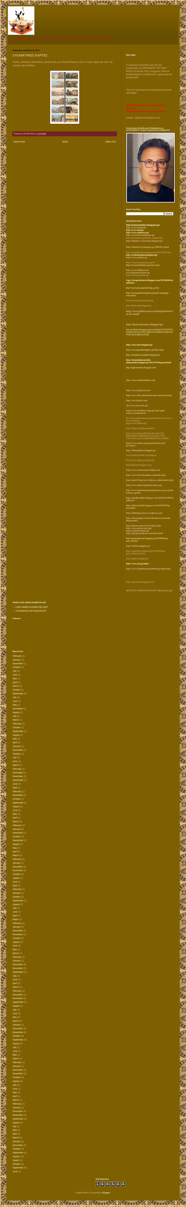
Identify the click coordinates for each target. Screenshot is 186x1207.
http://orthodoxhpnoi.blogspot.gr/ (142, 255)
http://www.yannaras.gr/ (137, 232)
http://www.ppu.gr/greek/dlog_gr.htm (142, 288)
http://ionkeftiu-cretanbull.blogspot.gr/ (143, 355)
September (18, 693)
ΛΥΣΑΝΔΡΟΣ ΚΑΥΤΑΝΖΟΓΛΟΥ (31, 611)
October (16, 667)
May (15, 678)
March (16, 686)
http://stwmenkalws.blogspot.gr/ (143, 225)
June (15, 674)
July (15, 671)
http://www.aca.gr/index (137, 563)
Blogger (106, 1192)
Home (65, 141)
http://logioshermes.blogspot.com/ (141, 367)
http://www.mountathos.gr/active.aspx (143, 265)
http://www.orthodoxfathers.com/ (141, 380)
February (17, 656)
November (18, 663)
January (16, 659)
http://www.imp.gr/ (135, 230)
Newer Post (19, 141)
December (18, 708)
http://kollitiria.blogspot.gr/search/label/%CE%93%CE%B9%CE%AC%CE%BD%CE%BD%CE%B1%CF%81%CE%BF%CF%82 (149, 332)
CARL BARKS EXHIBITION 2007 (31, 607)
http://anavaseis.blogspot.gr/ (139, 345)
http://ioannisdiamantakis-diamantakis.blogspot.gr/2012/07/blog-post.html (148, 361)
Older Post (110, 141)
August (16, 712)
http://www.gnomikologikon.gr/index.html (145, 350)
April (15, 682)
